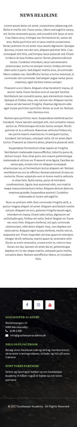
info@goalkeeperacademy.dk (28, 335)
